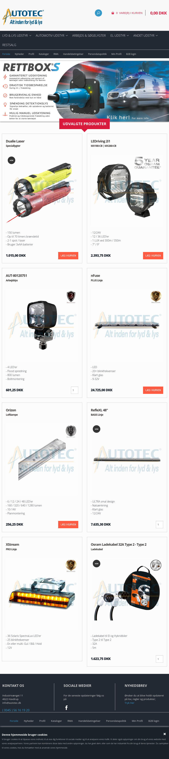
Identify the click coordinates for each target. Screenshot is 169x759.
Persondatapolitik (97, 54)
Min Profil (116, 54)
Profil (31, 54)
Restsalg (9, 45)
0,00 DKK (158, 13)
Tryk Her (129, 703)
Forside (6, 54)
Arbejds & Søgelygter (89, 35)
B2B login (131, 54)
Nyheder (19, 54)
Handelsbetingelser (73, 54)
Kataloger (44, 54)
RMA (56, 54)
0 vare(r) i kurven (129, 13)
